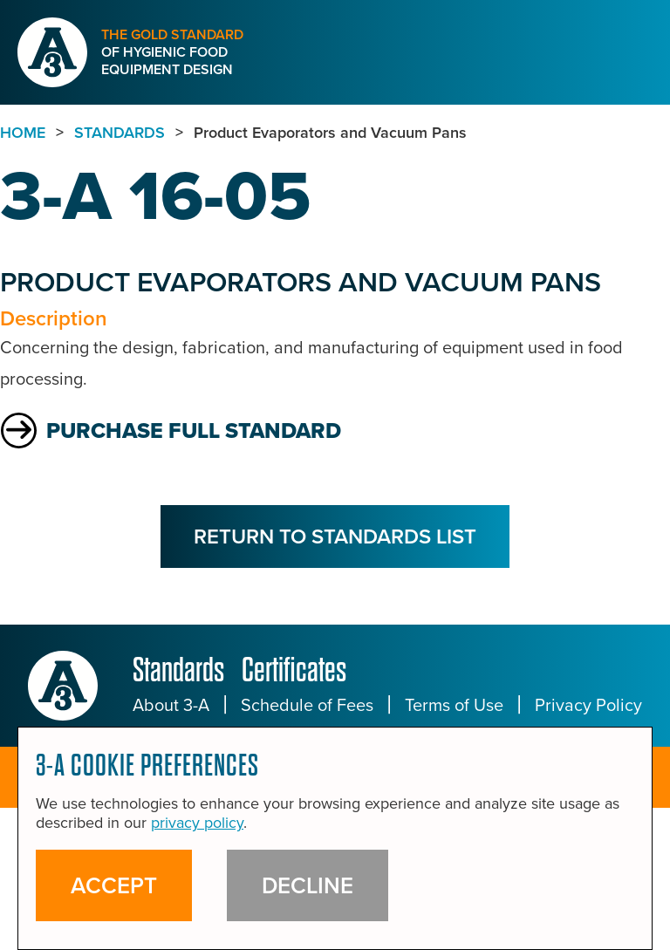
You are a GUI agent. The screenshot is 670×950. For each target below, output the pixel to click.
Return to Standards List (335, 536)
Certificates (294, 670)
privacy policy (197, 822)
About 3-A (171, 705)
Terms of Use (454, 705)
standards (119, 132)
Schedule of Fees (307, 705)
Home (22, 132)
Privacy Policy (588, 705)
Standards (178, 670)
